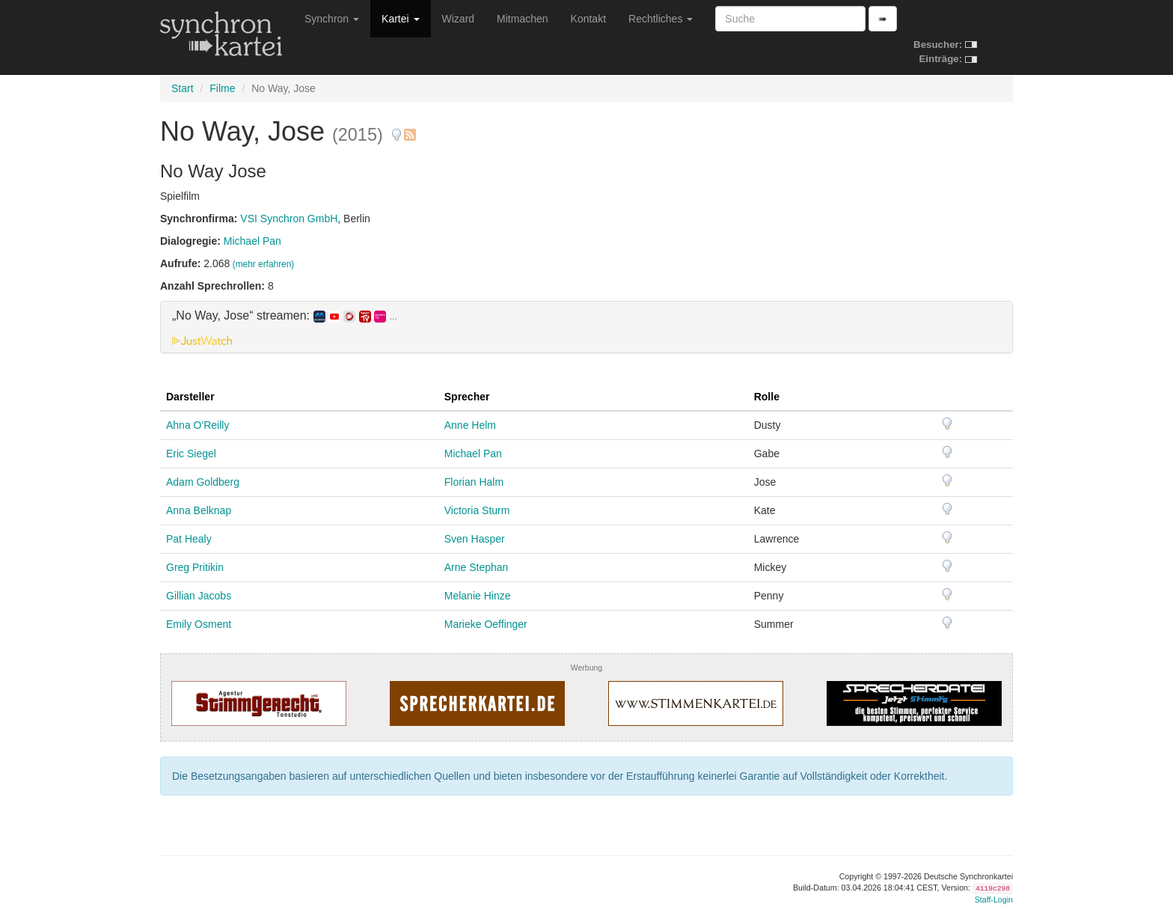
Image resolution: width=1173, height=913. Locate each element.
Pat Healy (189, 539)
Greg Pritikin (195, 567)
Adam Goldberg (202, 482)
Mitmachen (522, 19)
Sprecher (467, 397)
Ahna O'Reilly (197, 425)
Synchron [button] (331, 19)
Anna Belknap (198, 510)
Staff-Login (994, 899)
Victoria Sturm (477, 510)
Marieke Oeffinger (485, 624)
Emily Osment (198, 624)
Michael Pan (252, 241)
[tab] (586, 327)
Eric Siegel (191, 453)
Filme (222, 88)
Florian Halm (473, 482)
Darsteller (190, 397)
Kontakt (588, 19)
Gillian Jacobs (198, 596)
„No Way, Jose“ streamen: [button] (284, 316)
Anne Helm (470, 425)
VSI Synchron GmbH (288, 219)
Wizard (458, 19)
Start (182, 88)
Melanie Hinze (477, 596)
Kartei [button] (400, 19)
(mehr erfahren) (264, 264)
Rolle (767, 397)
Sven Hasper (474, 539)
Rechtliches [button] (660, 19)
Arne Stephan (476, 567)
